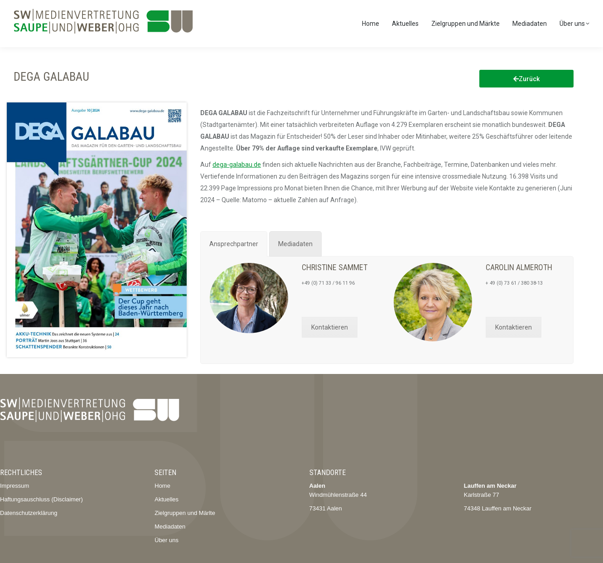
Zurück (526, 79)
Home (162, 485)
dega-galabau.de (236, 164)
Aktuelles (166, 499)
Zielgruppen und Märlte (184, 513)
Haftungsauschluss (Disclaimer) (41, 499)
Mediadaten (169, 526)
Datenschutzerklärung (28, 513)
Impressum (14, 485)
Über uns (166, 540)
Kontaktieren (329, 327)
